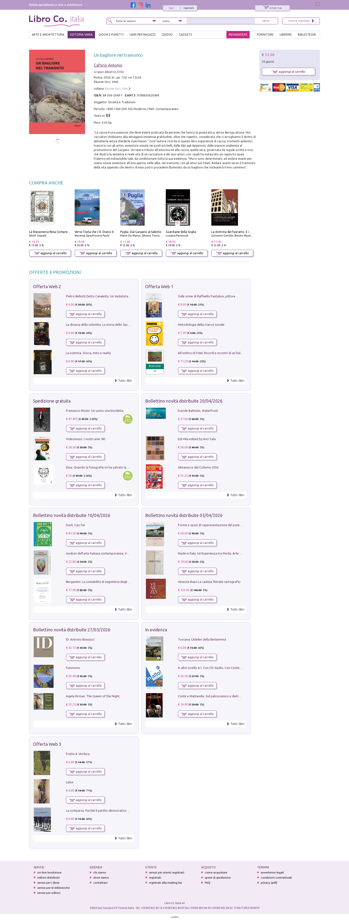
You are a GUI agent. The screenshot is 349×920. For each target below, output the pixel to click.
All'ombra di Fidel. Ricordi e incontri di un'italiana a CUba (217, 353)
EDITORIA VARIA (81, 34)
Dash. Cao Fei (75, 525)
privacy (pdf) (269, 882)
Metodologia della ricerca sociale (201, 324)
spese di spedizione (218, 877)
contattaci (100, 882)
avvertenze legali (272, 872)
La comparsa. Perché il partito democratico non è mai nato (107, 810)
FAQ (207, 882)
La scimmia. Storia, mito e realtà (88, 353)
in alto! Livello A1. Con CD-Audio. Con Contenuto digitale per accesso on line (231, 667)
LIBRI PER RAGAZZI (143, 34)
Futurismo (73, 667)
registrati (188, 8)
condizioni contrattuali (276, 877)
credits (175, 917)
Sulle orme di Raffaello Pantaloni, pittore (206, 296)
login (171, 8)
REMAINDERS (238, 34)
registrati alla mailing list (165, 882)
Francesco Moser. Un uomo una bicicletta (94, 410)
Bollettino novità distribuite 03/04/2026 (183, 515)
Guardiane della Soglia (181, 231)
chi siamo (99, 872)
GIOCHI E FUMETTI (111, 34)
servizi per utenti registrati (166, 872)
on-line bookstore (49, 872)
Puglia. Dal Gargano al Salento (140, 231)
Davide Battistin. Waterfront (198, 410)
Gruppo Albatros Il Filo (109, 71)
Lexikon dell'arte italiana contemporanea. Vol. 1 (99, 553)
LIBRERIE (286, 34)
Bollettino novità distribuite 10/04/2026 (71, 515)
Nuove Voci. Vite (116, 88)
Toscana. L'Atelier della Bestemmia (202, 639)
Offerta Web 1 (159, 286)
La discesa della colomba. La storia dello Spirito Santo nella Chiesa (112, 324)
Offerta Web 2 (47, 286)
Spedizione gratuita (52, 400)
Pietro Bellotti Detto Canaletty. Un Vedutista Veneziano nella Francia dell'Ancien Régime (127, 296)
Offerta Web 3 (47, 744)
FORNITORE (265, 34)
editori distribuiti (48, 877)
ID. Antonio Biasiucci (80, 639)
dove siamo (101, 877)
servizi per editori (48, 892)
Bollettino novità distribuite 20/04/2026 (183, 400)
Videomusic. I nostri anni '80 (85, 439)
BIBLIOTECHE (307, 34)
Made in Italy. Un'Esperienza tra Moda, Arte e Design (215, 553)
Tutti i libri (125, 380)
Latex (70, 782)
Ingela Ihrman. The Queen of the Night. (93, 696)
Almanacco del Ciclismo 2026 (198, 467)
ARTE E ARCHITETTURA (48, 34)
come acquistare (216, 872)
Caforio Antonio (108, 65)
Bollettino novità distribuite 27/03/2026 (71, 629)
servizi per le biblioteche (53, 887)
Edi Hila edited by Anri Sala (197, 439)
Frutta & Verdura (78, 753)
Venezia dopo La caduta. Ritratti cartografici (209, 581)
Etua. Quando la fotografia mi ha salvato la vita (99, 467)
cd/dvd (167, 34)
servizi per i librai (48, 882)
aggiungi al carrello (50, 253)
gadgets (185, 34)
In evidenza (156, 629)
